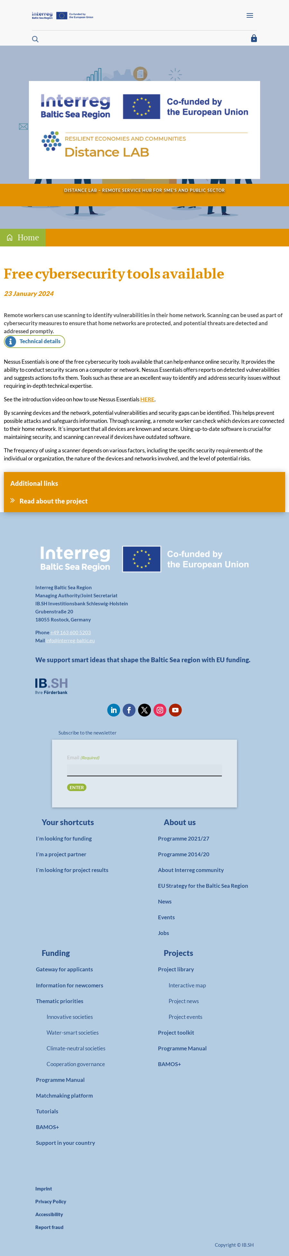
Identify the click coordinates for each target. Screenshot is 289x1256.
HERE (147, 399)
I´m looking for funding (64, 838)
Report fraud (49, 1227)
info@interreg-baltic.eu (70, 640)
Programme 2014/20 (183, 854)
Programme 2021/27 (183, 838)
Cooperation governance (76, 1064)
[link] (79, 823)
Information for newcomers (69, 985)
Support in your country (65, 1142)
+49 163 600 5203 (70, 632)
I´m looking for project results (72, 870)
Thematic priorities (59, 1001)
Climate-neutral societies (76, 1048)
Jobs (163, 933)
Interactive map (187, 985)
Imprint (43, 1188)
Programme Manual (60, 1079)
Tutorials (47, 1111)
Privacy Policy (50, 1201)
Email (83, 758)
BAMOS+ (47, 1127)
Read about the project (54, 501)
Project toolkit (176, 1032)
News (164, 901)
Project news (184, 1001)
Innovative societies (70, 1016)
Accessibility (49, 1214)
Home (28, 237)
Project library (176, 969)
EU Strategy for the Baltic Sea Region (203, 885)
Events (166, 917)
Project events (185, 1016)
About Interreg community (191, 870)
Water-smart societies (73, 1032)
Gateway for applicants (64, 969)
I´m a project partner (61, 854)
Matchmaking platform (64, 1095)
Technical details (40, 341)
